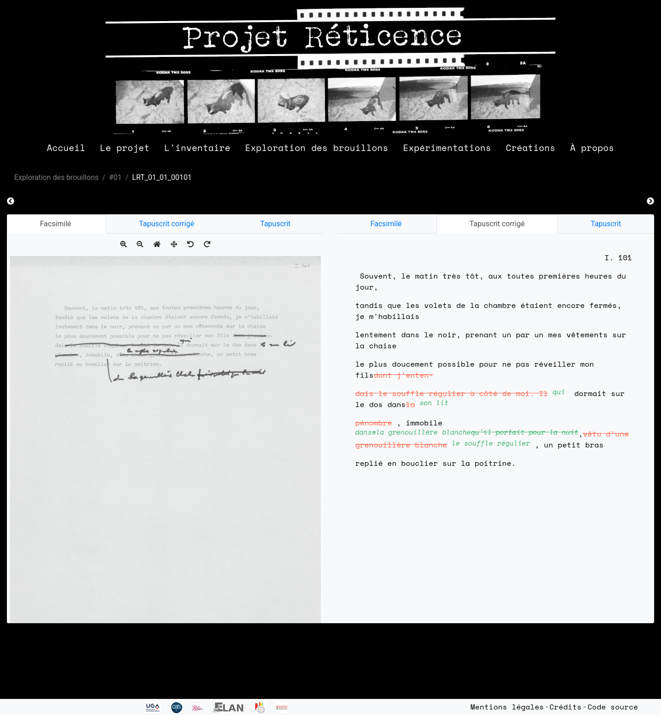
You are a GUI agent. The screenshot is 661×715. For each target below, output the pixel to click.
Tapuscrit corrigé (166, 223)
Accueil (66, 147)
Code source (613, 706)
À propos (592, 147)
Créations (530, 147)
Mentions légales (507, 706)
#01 (115, 177)
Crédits (565, 706)
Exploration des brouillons (316, 147)
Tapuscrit (275, 223)
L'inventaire (197, 147)
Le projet (125, 147)
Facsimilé (56, 223)
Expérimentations (447, 147)
